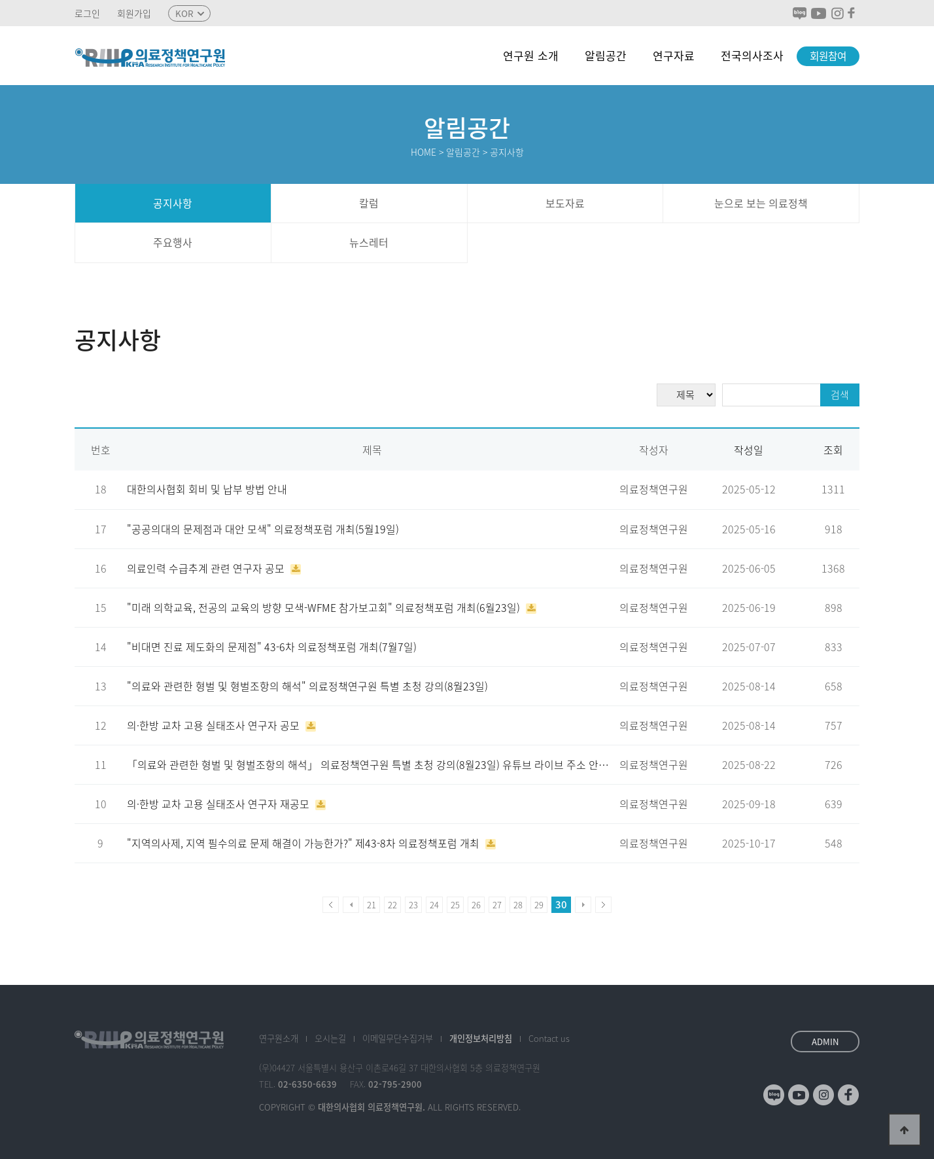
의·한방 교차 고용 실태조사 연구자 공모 (214, 725)
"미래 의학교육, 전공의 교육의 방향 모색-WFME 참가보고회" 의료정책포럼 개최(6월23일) (325, 607)
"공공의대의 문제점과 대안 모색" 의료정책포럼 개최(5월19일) (263, 529)
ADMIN (825, 1041)
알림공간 (606, 55)
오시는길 (330, 1038)
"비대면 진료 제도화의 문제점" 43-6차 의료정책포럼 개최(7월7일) (272, 646)
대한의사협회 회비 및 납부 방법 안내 (207, 489)
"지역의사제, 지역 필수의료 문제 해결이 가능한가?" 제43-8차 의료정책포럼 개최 (304, 843)
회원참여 (828, 55)
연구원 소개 (531, 55)
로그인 (87, 13)
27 (497, 905)
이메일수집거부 (397, 1038)
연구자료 (674, 55)
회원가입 (134, 13)
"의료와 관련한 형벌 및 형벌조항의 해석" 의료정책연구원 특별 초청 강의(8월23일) (307, 686)
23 (413, 905)
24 (434, 905)
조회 (833, 449)
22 (392, 905)
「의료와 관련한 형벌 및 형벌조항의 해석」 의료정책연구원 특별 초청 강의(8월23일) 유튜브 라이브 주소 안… (368, 764)
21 (371, 905)
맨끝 (603, 905)
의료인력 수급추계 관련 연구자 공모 (207, 568)
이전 (351, 905)
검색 (840, 394)
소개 (278, 1038)
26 (476, 905)
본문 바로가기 (0, 0)
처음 (330, 905)
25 (455, 905)
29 (539, 905)
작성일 (748, 449)
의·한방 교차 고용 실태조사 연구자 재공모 (219, 803)
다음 (583, 905)
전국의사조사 (752, 55)
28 (518, 905)
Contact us (549, 1038)
